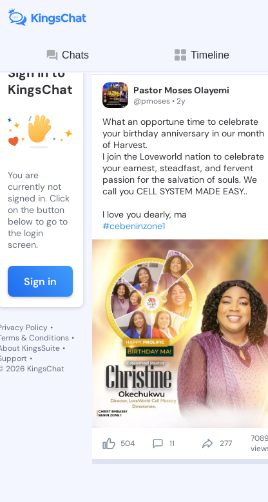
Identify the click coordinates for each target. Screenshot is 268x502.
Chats (67, 55)
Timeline (201, 55)
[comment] (157, 443)
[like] (108, 443)
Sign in (40, 281)
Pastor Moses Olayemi (181, 90)
